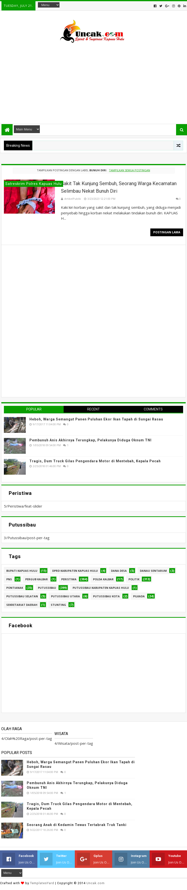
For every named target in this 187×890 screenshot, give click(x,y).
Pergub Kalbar (36, 579)
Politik (133, 579)
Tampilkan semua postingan (129, 170)
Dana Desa (119, 570)
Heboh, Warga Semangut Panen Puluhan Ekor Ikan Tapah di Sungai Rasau (96, 419)
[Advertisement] (93, 81)
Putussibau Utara (65, 596)
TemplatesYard (42, 883)
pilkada (139, 596)
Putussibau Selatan (22, 596)
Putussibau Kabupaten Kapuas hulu (101, 588)
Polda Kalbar (103, 579)
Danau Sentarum (153, 570)
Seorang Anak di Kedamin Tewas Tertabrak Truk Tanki (77, 825)
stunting (58, 605)
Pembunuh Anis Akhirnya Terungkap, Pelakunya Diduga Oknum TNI (90, 440)
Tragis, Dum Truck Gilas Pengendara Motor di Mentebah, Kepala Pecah (95, 461)
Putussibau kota (106, 596)
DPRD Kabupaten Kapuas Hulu (75, 570)
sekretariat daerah (21, 605)
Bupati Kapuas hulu (21, 570)
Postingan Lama (166, 232)
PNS (9, 579)
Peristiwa (68, 579)
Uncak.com (95, 883)
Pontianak (14, 588)
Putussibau (47, 588)
